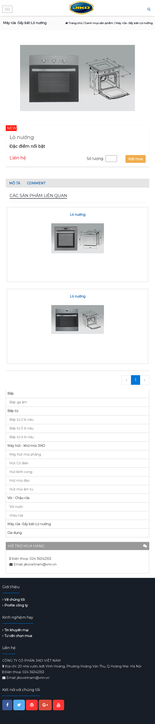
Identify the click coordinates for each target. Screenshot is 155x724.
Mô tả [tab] (14, 183)
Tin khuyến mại (15, 630)
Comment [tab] (36, 183)
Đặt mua (135, 159)
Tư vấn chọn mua (17, 636)
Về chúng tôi (13, 600)
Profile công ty (15, 605)
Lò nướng (77, 215)
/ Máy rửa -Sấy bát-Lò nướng (133, 23)
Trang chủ (73, 23)
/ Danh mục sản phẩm (97, 23)
